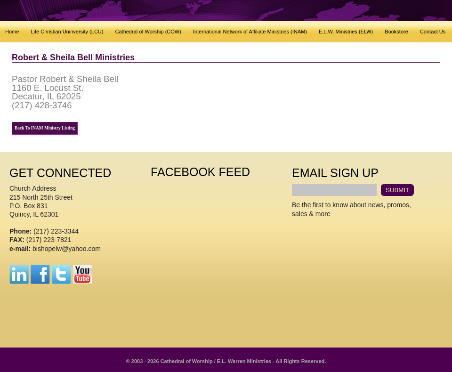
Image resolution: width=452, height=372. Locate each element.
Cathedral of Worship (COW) (148, 31)
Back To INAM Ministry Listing (45, 128)
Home (12, 31)
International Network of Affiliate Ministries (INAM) (250, 31)
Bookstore (396, 31)
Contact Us (432, 31)
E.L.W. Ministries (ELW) (346, 31)
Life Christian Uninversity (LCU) (67, 31)
